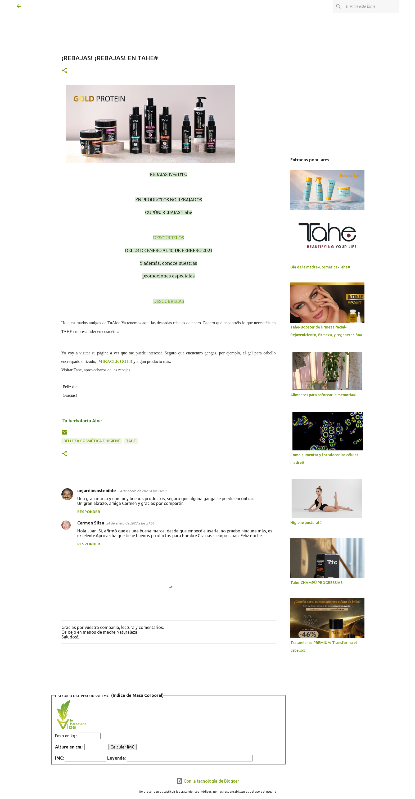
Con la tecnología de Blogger (207, 781)
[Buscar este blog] (371, 6)
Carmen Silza (90, 523)
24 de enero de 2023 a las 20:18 (142, 491)
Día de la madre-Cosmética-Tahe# (320, 267)
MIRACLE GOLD (115, 361)
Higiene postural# (306, 523)
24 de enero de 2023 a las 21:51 (130, 523)
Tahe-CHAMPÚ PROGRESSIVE (316, 583)
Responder (88, 512)
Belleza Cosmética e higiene (92, 441)
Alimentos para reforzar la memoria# (323, 395)
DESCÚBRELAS (168, 301)
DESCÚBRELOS (168, 237)
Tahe (131, 441)
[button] (64, 70)
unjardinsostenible (96, 490)
